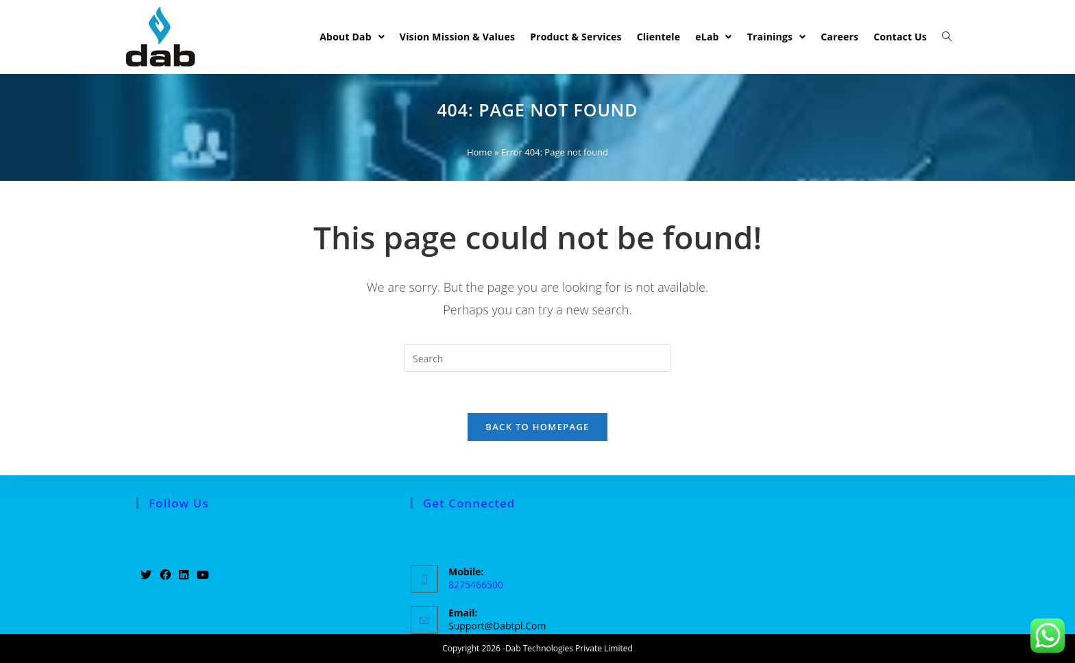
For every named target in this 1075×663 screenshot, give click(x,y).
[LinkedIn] (184, 575)
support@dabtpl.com (497, 625)
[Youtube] (203, 575)
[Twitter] (146, 575)
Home (479, 152)
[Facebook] (165, 575)
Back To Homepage (537, 427)
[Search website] (946, 36)
